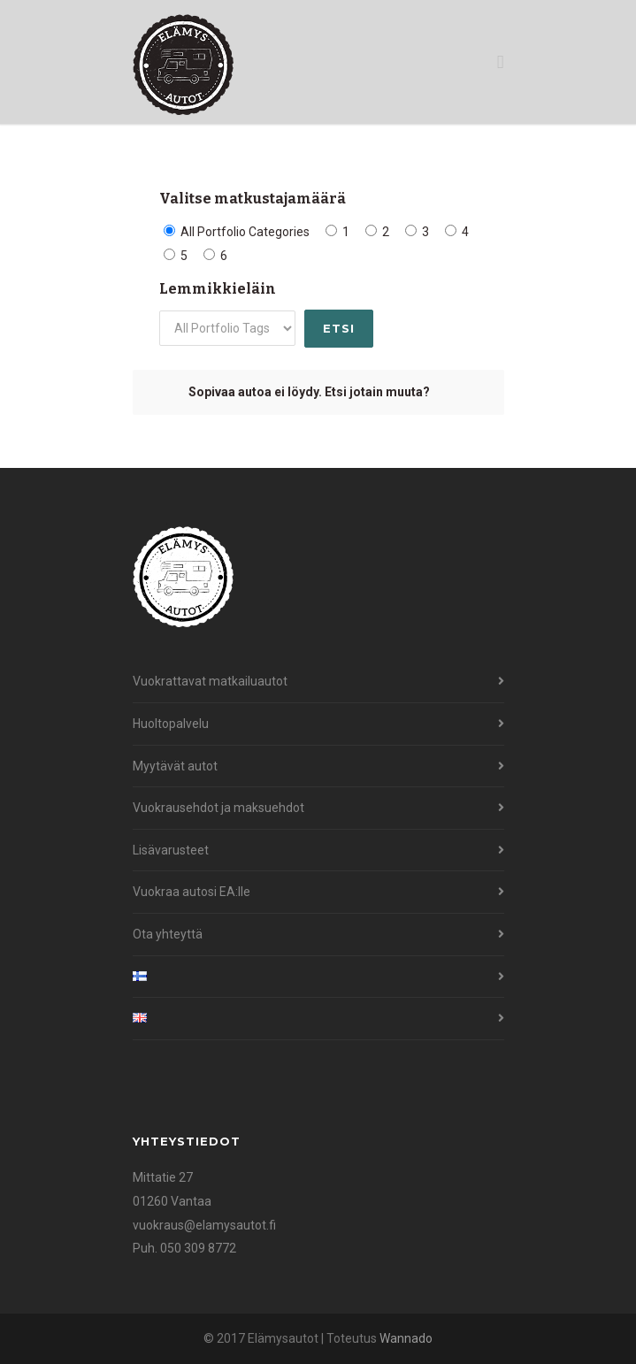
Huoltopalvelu (171, 723)
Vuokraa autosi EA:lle (191, 892)
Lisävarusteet (171, 850)
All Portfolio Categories (237, 232)
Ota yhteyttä (168, 934)
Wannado (406, 1338)
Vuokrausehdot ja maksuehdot (218, 808)
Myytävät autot (175, 766)
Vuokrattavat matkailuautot (210, 681)
